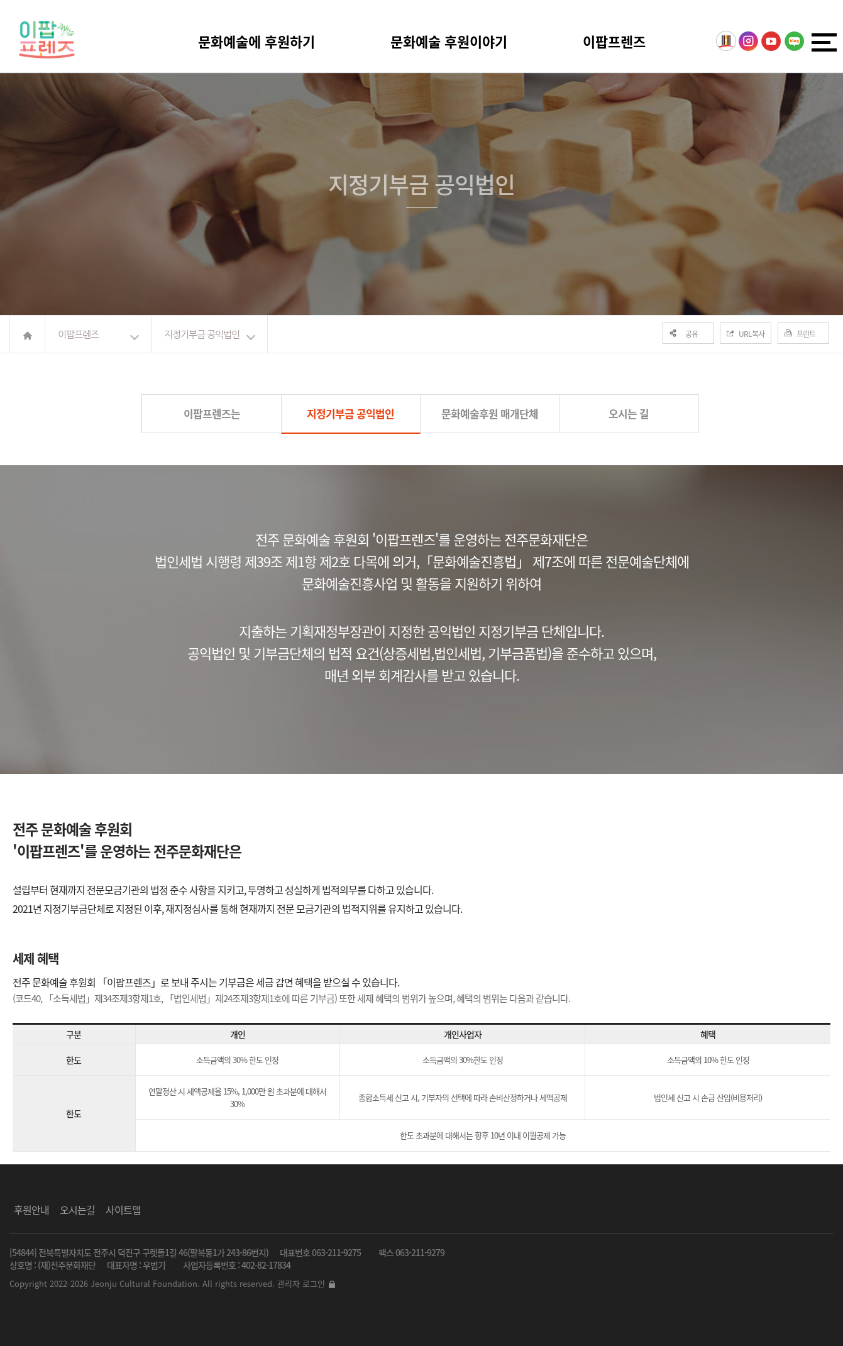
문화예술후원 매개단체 (489, 413)
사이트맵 (123, 1209)
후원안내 (31, 1209)
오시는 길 (629, 413)
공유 (691, 333)
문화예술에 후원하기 (256, 41)
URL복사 (751, 333)
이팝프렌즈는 (212, 413)
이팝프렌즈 (614, 41)
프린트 (805, 333)
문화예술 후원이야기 (448, 41)
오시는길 (77, 1209)
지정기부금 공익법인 (202, 334)
